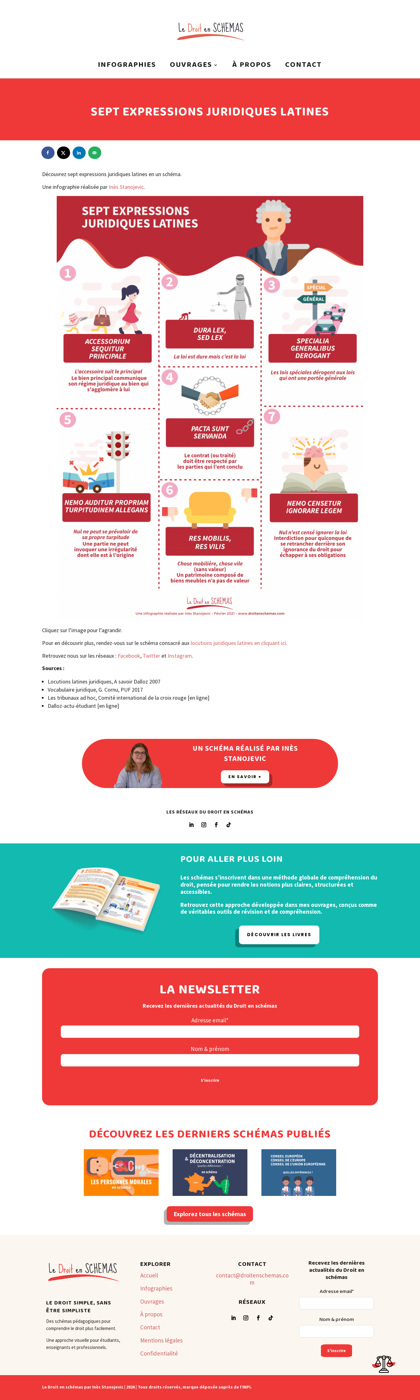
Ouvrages (191, 67)
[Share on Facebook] (48, 153)
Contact (303, 67)
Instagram (180, 655)
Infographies (127, 67)
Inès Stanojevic (126, 186)
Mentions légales (161, 1340)
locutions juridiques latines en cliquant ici (237, 642)
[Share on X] (64, 153)
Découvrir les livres (279, 934)
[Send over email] (95, 153)
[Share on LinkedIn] (79, 153)
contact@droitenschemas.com (252, 1279)
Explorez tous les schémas (210, 1214)
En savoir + (245, 777)
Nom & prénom (210, 1048)
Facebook (129, 655)
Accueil (149, 1275)
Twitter (151, 655)
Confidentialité (159, 1353)
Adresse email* (210, 1020)
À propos (251, 67)
